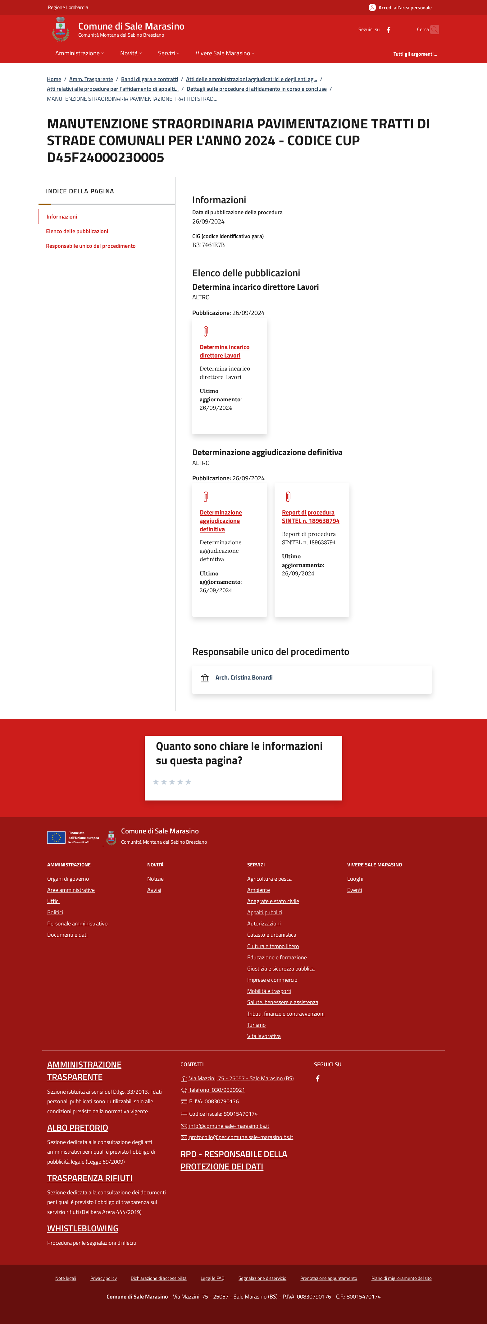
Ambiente (258, 890)
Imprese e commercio (272, 980)
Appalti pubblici (264, 912)
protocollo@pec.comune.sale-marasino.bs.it (236, 1137)
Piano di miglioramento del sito (401, 1278)
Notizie (155, 878)
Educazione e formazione (277, 957)
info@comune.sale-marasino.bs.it (224, 1126)
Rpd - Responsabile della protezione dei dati (233, 1160)
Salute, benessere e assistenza (282, 1002)
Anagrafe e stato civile (273, 901)
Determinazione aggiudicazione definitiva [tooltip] (221, 520)
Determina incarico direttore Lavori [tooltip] (225, 351)
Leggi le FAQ (213, 1278)
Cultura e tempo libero (273, 946)
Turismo (256, 1025)
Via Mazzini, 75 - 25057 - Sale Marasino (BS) (243, 1077)
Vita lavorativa (264, 1036)
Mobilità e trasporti (293, 990)
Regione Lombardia (68, 7)
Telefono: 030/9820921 (212, 1090)
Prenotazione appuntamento (328, 1278)
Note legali (65, 1278)
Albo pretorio (77, 1127)
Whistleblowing (82, 1228)
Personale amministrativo (77, 923)
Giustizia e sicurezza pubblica (281, 968)
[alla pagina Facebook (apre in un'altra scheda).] (376, 29)
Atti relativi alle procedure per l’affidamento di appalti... (113, 89)
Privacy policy (103, 1278)
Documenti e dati (67, 934)
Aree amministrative (71, 890)
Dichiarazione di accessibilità (159, 1278)
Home (54, 79)
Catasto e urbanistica (271, 934)
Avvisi (154, 890)
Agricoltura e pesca (269, 878)
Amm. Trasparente (91, 79)
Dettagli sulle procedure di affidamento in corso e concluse (257, 89)
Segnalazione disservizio (262, 1278)
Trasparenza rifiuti (90, 1177)
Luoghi (355, 878)
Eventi (354, 890)
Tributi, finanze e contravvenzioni (286, 1013)
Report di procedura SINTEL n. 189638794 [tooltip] (310, 516)
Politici (55, 912)
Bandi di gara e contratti (149, 79)
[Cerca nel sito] (431, 29)
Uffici (53, 901)
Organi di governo (68, 878)
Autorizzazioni (264, 923)
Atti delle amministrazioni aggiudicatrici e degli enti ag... (251, 79)
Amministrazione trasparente (84, 1070)
